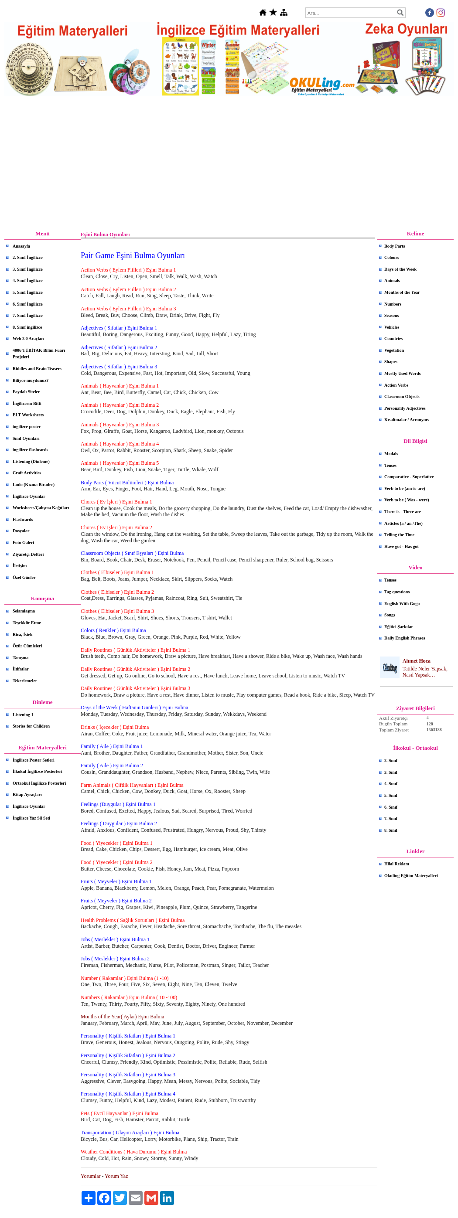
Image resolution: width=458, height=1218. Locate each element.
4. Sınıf (390, 783)
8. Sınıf (390, 830)
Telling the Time (399, 534)
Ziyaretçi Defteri (28, 554)
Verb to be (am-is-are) (404, 488)
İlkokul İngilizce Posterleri (37, 771)
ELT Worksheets (28, 414)
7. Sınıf (390, 818)
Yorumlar (90, 1176)
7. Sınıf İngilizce (28, 315)
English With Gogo (402, 603)
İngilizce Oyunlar (29, 496)
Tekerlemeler (25, 680)
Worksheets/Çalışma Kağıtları (41, 507)
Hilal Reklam (396, 863)
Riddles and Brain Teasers (37, 368)
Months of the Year (402, 292)
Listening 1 (23, 714)
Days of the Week (400, 269)
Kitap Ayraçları (27, 794)
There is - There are (402, 511)
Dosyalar (21, 530)
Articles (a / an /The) (403, 523)
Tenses (390, 465)
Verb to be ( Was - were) (406, 499)
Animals (392, 280)
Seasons (391, 315)
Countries (393, 338)
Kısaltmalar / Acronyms (406, 419)
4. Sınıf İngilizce (28, 280)
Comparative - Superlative (409, 476)
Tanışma (20, 657)
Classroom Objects (402, 396)
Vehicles (392, 327)
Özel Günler (24, 577)
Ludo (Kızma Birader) (34, 484)
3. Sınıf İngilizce (28, 269)
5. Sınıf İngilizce (28, 292)
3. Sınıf (390, 772)
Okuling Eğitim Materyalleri (411, 875)
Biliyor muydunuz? (30, 380)
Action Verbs (396, 385)
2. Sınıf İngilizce (28, 257)
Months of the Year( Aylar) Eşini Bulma (122, 1017)
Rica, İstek (23, 634)
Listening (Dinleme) (31, 461)
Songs (389, 614)
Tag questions (397, 591)
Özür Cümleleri (27, 645)
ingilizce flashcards (30, 449)
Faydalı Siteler (26, 391)
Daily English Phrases (404, 638)
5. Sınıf (390, 795)
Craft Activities (27, 472)
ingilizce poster (27, 426)
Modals (391, 453)
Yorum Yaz (116, 1176)
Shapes (390, 361)
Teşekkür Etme (27, 622)
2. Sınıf (390, 760)
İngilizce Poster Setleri (34, 760)
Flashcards (23, 519)
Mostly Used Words (402, 373)
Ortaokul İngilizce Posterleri (39, 783)
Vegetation (394, 350)
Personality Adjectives (405, 408)
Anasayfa (21, 246)
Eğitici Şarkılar (398, 626)
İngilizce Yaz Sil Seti (31, 818)
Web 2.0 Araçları (28, 338)
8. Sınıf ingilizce (27, 327)
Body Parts (394, 246)
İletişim (20, 565)
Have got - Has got (401, 546)
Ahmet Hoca (417, 661)
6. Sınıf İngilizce (28, 304)
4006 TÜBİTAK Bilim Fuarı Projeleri (39, 354)
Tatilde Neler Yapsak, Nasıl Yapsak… (425, 672)
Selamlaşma (24, 611)
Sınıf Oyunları (26, 438)
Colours (391, 257)
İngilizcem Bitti (27, 403)
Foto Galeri (23, 542)
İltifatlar (21, 669)
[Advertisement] (229, 163)
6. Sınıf (390, 807)
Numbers (392, 304)
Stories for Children (31, 726)
